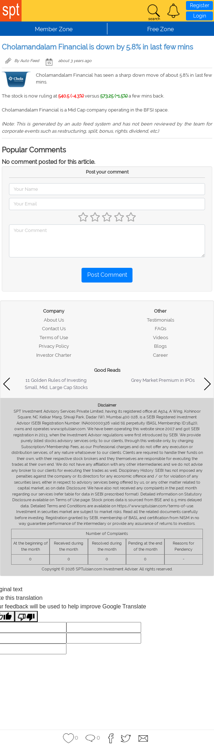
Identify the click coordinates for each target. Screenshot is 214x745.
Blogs (160, 346)
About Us (54, 320)
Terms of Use (53, 337)
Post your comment (107, 172)
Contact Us (54, 328)
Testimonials (160, 320)
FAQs (160, 328)
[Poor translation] (26, 616)
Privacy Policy (54, 346)
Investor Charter (53, 355)
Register (199, 5)
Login (199, 16)
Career (160, 355)
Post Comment (107, 274)
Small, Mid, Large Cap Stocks (56, 387)
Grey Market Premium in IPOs (163, 380)
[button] (173, 11)
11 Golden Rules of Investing (56, 380)
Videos (160, 337)
